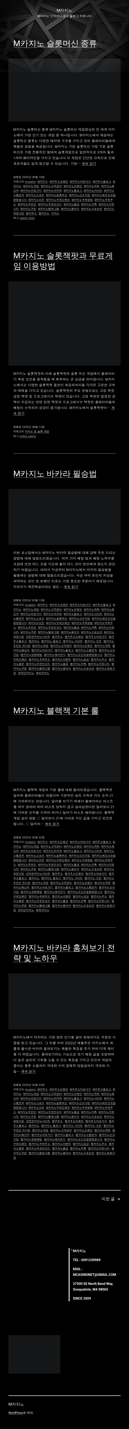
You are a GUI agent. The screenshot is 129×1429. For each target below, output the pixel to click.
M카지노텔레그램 (48, 209)
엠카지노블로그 (64, 650)
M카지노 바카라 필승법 (55, 473)
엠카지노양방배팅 (31, 655)
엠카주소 (31, 213)
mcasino (30, 181)
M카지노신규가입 (79, 195)
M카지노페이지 (70, 209)
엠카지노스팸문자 (86, 650)
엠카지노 (44, 213)
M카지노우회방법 (82, 200)
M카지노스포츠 (35, 195)
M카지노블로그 (73, 190)
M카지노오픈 (36, 200)
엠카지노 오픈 (92, 641)
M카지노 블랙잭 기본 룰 (56, 710)
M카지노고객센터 (51, 186)
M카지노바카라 (53, 190)
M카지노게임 (31, 186)
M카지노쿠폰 (28, 209)
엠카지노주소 (99, 659)
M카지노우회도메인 (58, 200)
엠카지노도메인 (83, 646)
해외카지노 (42, 673)
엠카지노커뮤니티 (99, 664)
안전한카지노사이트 (38, 637)
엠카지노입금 (81, 659)
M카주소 (42, 181)
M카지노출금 (71, 204)
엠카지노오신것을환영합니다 (84, 655)
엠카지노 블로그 (51, 641)
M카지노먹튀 (91, 186)
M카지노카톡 (89, 204)
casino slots (26, 218)
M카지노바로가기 (30, 190)
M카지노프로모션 (91, 209)
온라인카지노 (26, 673)
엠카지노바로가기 (42, 650)
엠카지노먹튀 (102, 646)
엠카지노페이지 (61, 668)
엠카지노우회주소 (39, 659)
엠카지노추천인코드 (38, 664)
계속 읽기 (89, 163)
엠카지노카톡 (78, 664)
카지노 (55, 213)
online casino (27, 436)
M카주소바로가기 (80, 181)
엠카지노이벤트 (61, 659)
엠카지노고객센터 (61, 646)
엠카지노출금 (60, 664)
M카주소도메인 (59, 181)
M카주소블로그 (102, 181)
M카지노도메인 (73, 186)
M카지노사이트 (93, 190)
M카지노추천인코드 (50, 204)
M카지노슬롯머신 (56, 195)
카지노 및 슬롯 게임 (37, 431)
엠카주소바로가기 (96, 637)
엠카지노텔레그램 (39, 668)
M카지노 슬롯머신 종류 (55, 43)
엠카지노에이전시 (55, 655)
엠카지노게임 (40, 646)
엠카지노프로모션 (83, 668)
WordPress (15, 1412)
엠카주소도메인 (74, 637)
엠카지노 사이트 (72, 641)
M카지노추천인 (27, 204)
